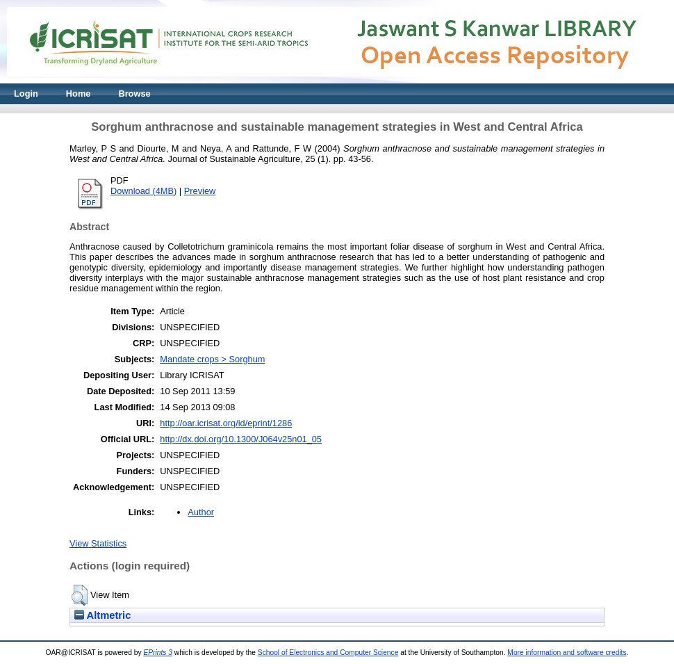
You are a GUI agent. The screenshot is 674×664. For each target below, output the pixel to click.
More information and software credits (566, 652)
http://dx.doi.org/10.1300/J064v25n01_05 (241, 439)
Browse (134, 93)
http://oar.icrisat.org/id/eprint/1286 (226, 423)
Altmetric (102, 615)
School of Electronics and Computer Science (328, 652)
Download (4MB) (143, 191)
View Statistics (97, 543)
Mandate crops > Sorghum (212, 359)
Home (78, 93)
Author (201, 512)
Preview (200, 191)
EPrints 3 (157, 652)
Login (26, 93)
